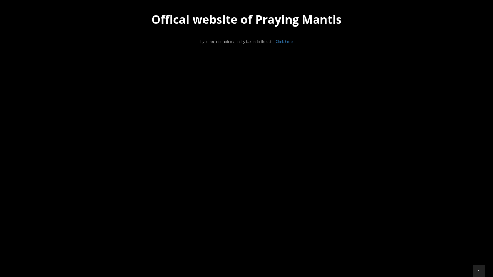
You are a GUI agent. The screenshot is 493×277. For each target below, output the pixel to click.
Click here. (285, 42)
